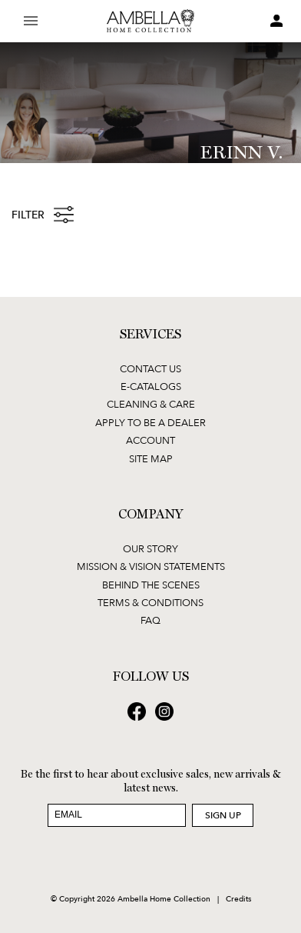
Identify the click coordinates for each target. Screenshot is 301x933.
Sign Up (223, 815)
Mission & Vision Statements (151, 566)
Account (150, 440)
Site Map (151, 458)
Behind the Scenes (151, 584)
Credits (238, 898)
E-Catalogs (151, 386)
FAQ (150, 620)
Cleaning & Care (151, 404)
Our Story (150, 548)
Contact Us (150, 368)
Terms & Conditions (150, 602)
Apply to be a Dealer (150, 422)
